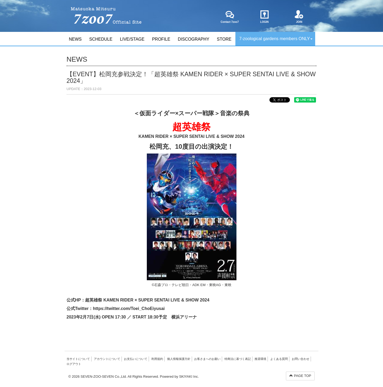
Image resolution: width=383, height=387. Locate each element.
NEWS (75, 39)
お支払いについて (135, 358)
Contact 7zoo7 (229, 16)
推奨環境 (260, 358)
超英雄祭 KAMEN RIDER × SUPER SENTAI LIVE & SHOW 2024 (147, 300)
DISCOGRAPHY (193, 39)
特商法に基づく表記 (237, 358)
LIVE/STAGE (132, 39)
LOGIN (264, 16)
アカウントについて (107, 358)
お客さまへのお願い (207, 358)
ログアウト (73, 363)
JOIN (299, 16)
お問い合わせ (300, 358)
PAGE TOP (300, 376)
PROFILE (161, 39)
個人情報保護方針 (178, 358)
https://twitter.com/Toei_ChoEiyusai (129, 308)
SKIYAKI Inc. (189, 377)
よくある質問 (279, 358)
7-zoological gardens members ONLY (276, 38)
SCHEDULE (100, 39)
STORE (224, 39)
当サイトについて (78, 358)
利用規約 (157, 358)
